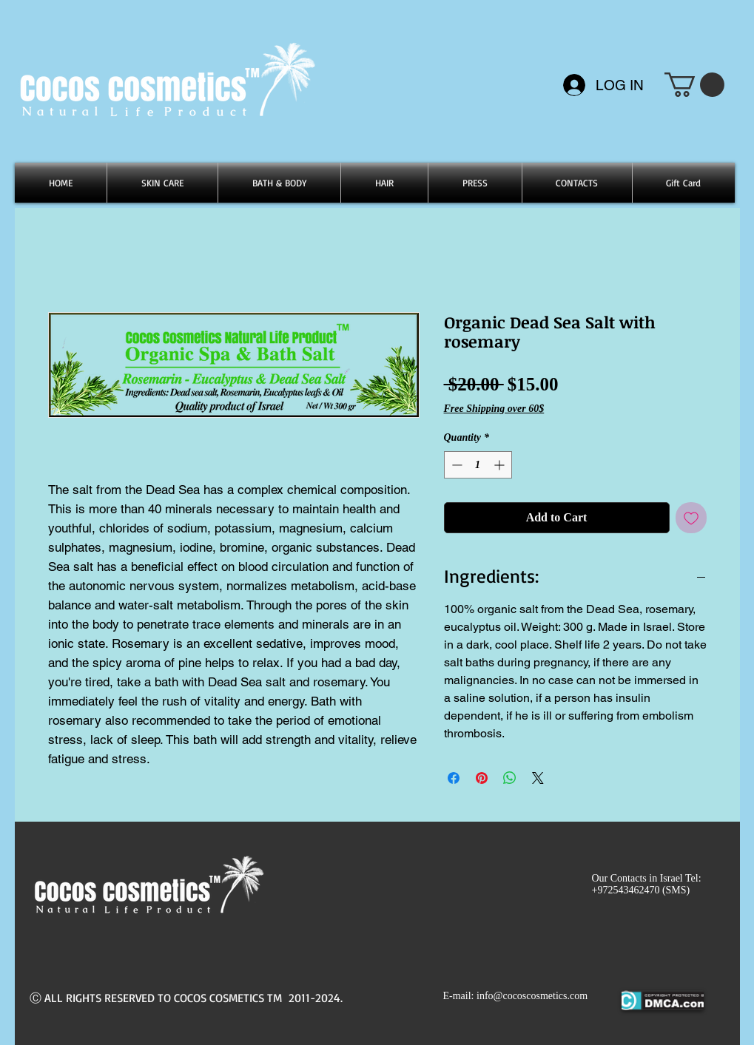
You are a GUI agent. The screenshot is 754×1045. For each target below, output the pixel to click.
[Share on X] (538, 778)
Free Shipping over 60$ (494, 408)
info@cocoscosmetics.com (532, 995)
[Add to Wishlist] (691, 517)
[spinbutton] (478, 465)
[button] (694, 84)
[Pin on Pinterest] (482, 778)
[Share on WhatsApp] (510, 778)
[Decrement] (455, 465)
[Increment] (500, 465)
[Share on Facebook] (453, 778)
